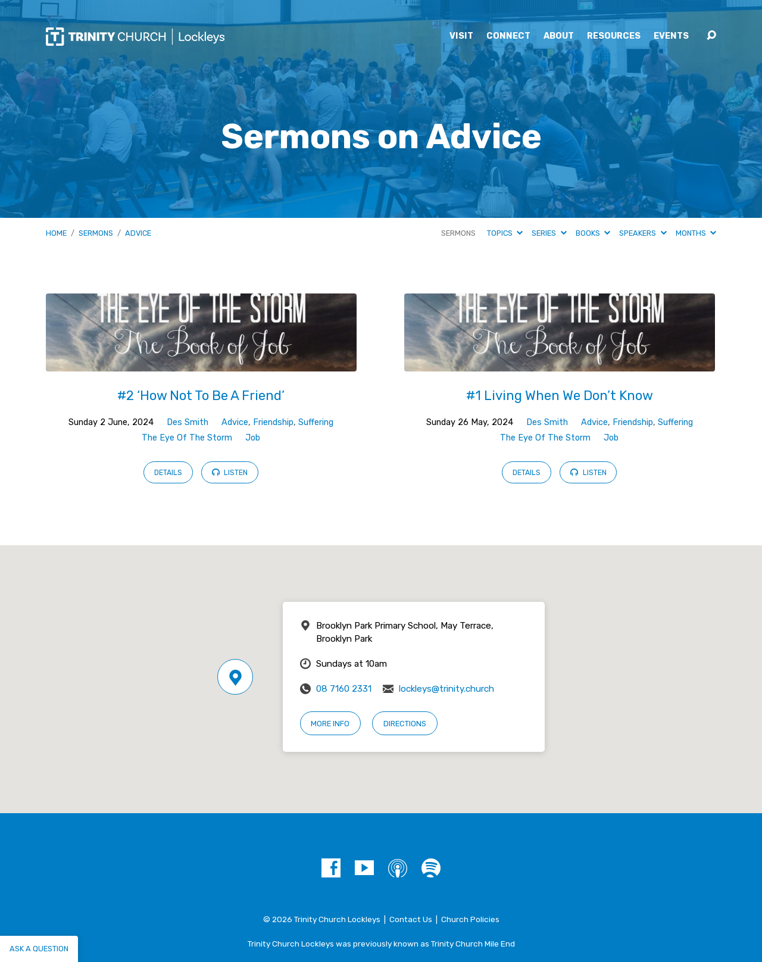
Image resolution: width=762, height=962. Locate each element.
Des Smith (187, 422)
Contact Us (410, 919)
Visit (461, 36)
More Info (330, 723)
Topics (505, 233)
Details (168, 472)
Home (56, 233)
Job (252, 438)
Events (671, 36)
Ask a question (39, 948)
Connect (508, 36)
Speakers (642, 233)
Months (696, 233)
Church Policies (470, 919)
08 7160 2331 (343, 688)
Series (549, 233)
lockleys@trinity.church (446, 688)
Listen (230, 472)
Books (593, 233)
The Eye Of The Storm (187, 438)
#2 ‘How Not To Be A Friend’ (201, 396)
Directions (404, 723)
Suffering (315, 422)
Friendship (273, 422)
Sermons (96, 233)
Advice (138, 233)
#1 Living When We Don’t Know (559, 396)
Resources (614, 36)
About (559, 36)
